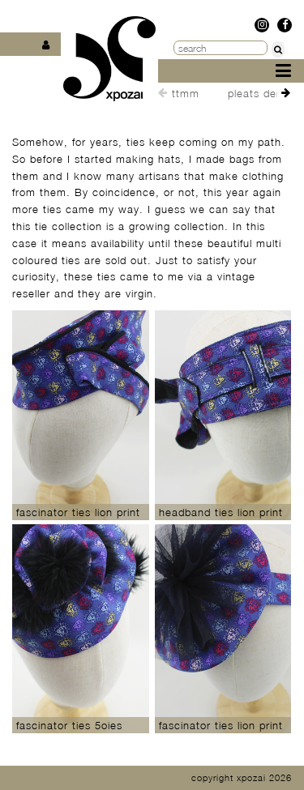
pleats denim (261, 93)
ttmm (185, 93)
